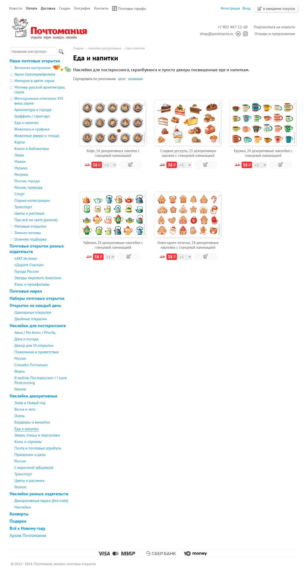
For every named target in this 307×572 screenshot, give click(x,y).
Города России (26, 271)
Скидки (64, 8)
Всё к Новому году (27, 528)
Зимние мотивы (27, 232)
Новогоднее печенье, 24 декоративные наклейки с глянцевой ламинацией (188, 245)
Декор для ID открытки (33, 345)
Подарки (18, 521)
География (82, 8)
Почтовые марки (26, 291)
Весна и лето (25, 409)
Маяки (19, 161)
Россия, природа (28, 187)
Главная (78, 48)
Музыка (20, 167)
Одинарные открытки (32, 312)
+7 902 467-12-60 (233, 26)
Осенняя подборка (30, 239)
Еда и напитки (26, 122)
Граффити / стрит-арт (32, 116)
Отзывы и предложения (275, 33)
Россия (20, 358)
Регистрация (230, 8)
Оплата (31, 8)
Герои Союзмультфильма (34, 74)
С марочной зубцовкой (33, 467)
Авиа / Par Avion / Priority (34, 332)
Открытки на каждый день (35, 305)
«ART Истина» (25, 258)
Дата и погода (26, 338)
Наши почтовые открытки (35, 61)
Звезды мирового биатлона (37, 277)
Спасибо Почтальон (31, 364)
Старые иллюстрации (32, 200)
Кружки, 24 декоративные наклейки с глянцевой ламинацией (263, 153)
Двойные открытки (30, 318)
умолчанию (107, 79)
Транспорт (23, 206)
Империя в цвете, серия (34, 80)
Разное (20, 389)
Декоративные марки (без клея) (41, 500)
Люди (19, 155)
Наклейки (22, 507)
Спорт (19, 193)
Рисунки (21, 174)
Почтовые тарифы (129, 8)
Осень (19, 415)
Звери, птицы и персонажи (37, 435)
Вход (246, 8)
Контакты (101, 8)
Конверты (19, 514)
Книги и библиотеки (31, 148)
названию (135, 79)
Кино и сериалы (28, 441)
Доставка (48, 8)
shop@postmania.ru (216, 33)
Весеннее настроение (32, 67)
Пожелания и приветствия (36, 351)
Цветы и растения (29, 213)
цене (122, 79)
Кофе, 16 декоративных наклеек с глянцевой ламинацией (113, 153)
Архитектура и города (32, 109)
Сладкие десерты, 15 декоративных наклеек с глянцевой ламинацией (188, 153)
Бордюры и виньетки (32, 422)
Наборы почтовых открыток (37, 298)
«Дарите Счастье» (29, 264)
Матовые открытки (30, 226)
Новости (15, 8)
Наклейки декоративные (33, 396)
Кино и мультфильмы (32, 284)
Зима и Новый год (29, 402)
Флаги (19, 371)
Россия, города (27, 180)
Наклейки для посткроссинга (38, 325)
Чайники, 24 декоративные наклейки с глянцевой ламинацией (113, 245)
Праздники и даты (30, 454)
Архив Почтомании (28, 535)
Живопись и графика (31, 129)
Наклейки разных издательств (39, 493)
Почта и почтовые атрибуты (37, 448)
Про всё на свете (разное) (36, 219)
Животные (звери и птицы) (36, 135)
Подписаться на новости (274, 26)
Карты (19, 142)
